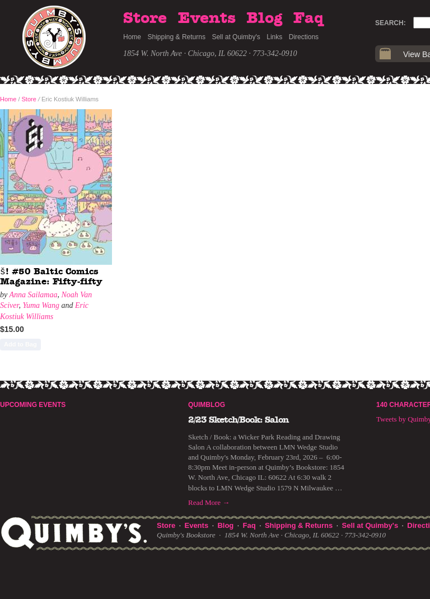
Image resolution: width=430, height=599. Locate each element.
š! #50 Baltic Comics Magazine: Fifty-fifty (51, 276)
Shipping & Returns (176, 37)
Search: (390, 23)
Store (145, 18)
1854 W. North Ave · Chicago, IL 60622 (185, 53)
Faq (308, 18)
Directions (304, 37)
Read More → (209, 502)
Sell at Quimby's (236, 37)
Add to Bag (20, 344)
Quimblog (206, 405)
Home (132, 37)
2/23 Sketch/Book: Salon (238, 419)
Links (274, 37)
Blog (264, 18)
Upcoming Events (33, 405)
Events (207, 18)
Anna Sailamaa (33, 295)
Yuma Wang (40, 305)
